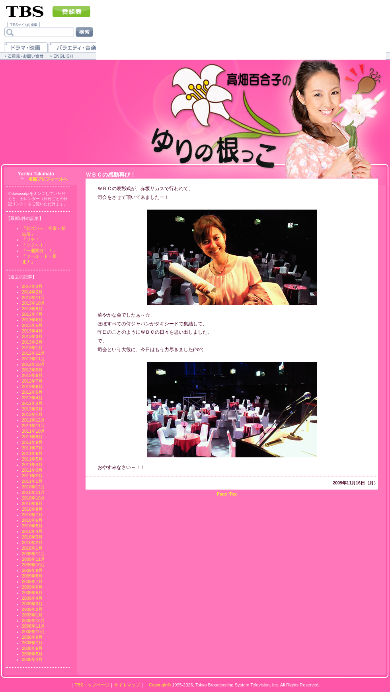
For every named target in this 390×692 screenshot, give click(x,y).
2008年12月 (33, 620)
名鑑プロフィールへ (48, 179)
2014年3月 (32, 286)
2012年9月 (32, 369)
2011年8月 (32, 442)
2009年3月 (32, 603)
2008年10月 (33, 631)
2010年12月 (33, 486)
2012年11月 (33, 358)
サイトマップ (127, 684)
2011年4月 (32, 464)
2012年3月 (32, 403)
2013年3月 (32, 336)
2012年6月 (32, 386)
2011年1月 (32, 481)
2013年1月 (32, 347)
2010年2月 (32, 542)
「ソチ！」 (33, 239)
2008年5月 (32, 653)
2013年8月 (32, 308)
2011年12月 (33, 420)
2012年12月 (33, 353)
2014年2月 (32, 292)
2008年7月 (32, 642)
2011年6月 (32, 453)
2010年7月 (32, 514)
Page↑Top (227, 494)
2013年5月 (32, 325)
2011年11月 (33, 425)
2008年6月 (32, 648)
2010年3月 (32, 537)
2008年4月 (32, 659)
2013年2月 (32, 342)
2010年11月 (33, 492)
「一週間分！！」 (39, 250)
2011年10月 (33, 431)
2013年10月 (33, 303)
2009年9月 (32, 570)
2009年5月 (32, 592)
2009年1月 (32, 614)
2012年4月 (32, 397)
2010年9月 (32, 503)
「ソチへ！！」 (37, 245)
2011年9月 (32, 436)
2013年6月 (32, 319)
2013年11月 (33, 297)
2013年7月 (32, 314)
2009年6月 (32, 587)
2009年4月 (32, 598)
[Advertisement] (164, 58)
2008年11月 (33, 626)
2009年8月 (32, 575)
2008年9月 (32, 637)
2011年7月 (32, 447)
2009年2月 (32, 609)
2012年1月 (32, 414)
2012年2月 (32, 408)
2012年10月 (33, 364)
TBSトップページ (91, 684)
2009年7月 (32, 581)
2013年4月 (32, 331)
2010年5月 (32, 525)
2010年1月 (32, 548)
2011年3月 (32, 470)
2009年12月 (33, 553)
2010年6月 (32, 520)
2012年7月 (32, 381)
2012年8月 (32, 375)
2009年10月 (33, 564)
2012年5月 (32, 392)
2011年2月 (32, 475)
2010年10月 (33, 498)
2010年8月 (32, 509)
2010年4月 (32, 531)
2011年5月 (32, 459)
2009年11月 (33, 559)
